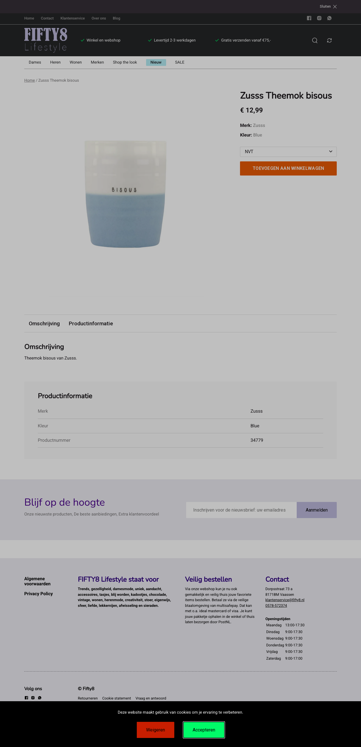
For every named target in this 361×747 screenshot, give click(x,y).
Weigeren (155, 730)
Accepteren (204, 730)
